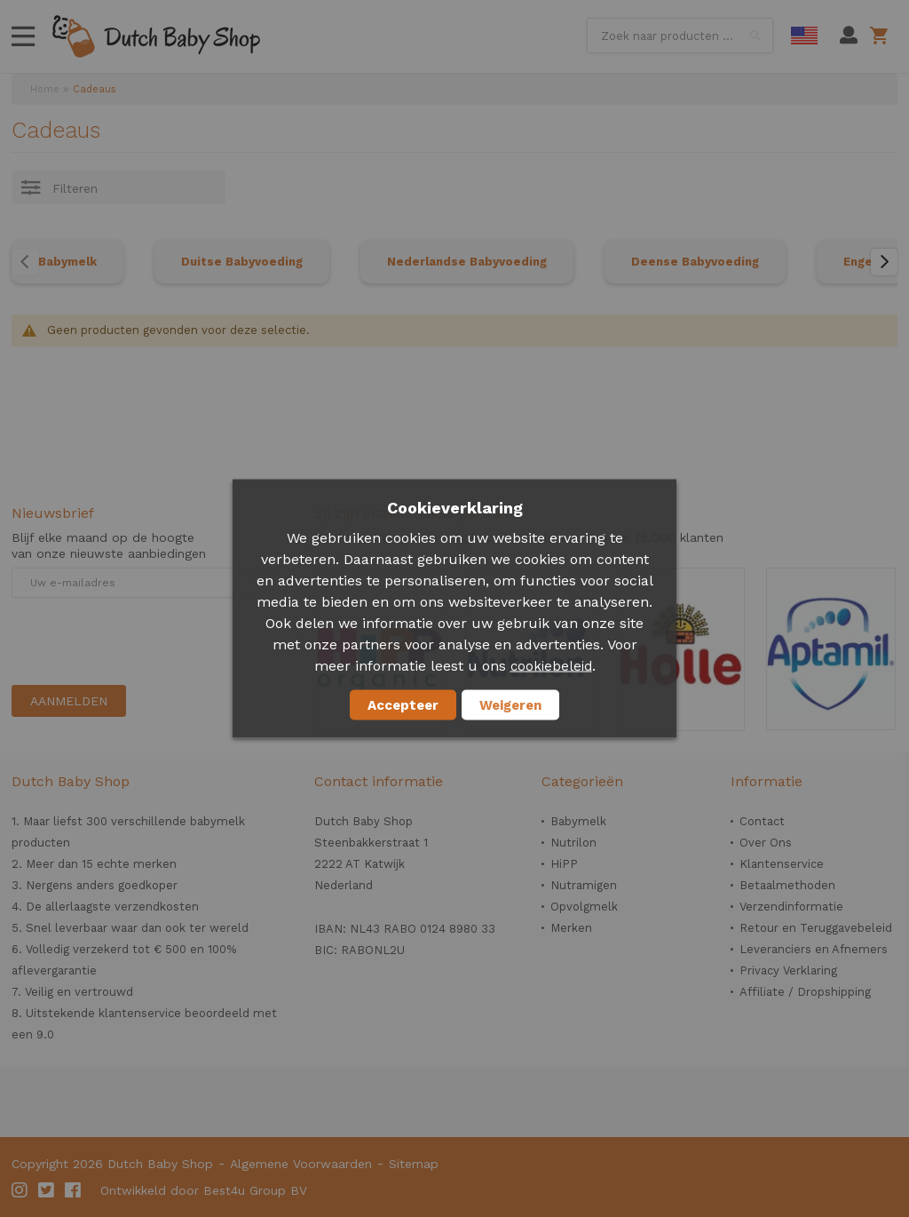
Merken (571, 928)
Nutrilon (573, 842)
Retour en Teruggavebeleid (815, 928)
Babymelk (67, 261)
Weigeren (510, 705)
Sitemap (414, 1164)
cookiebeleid (551, 666)
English (804, 35)
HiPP (564, 864)
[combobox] (680, 35)
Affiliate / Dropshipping (805, 991)
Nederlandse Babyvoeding (467, 261)
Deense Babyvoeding (695, 261)
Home (44, 89)
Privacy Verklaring (788, 970)
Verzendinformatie (791, 906)
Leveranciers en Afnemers (813, 949)
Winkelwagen (881, 35)
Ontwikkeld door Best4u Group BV (203, 1190)
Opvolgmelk (584, 906)
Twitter (47, 1190)
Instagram (20, 1190)
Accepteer (403, 705)
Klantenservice (781, 864)
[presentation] (146, 641)
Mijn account (848, 35)
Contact (762, 821)
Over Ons (765, 842)
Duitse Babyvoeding (242, 261)
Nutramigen (583, 885)
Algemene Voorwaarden (301, 1164)
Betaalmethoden (787, 885)
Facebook (74, 1190)
